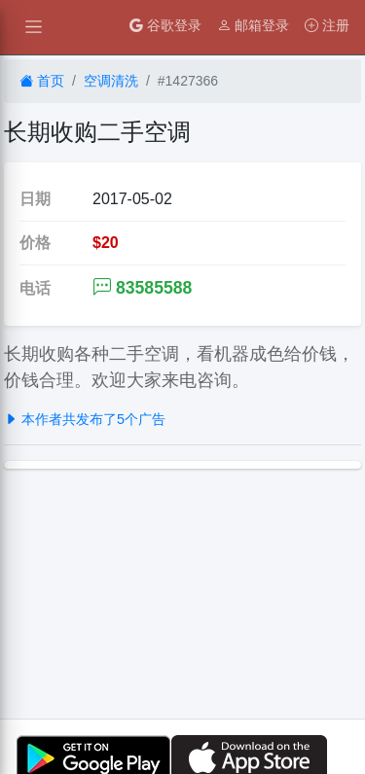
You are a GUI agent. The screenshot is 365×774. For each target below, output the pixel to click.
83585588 (142, 287)
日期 (35, 199)
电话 (35, 288)
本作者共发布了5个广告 (84, 419)
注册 (327, 25)
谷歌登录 (165, 25)
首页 (41, 80)
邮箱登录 (253, 25)
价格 (35, 242)
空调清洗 (111, 80)
